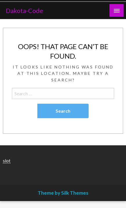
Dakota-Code (24, 10)
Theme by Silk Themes (63, 193)
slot (6, 160)
